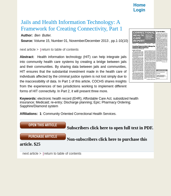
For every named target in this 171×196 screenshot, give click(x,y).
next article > (29, 49)
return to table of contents (60, 49)
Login (139, 10)
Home (139, 5)
